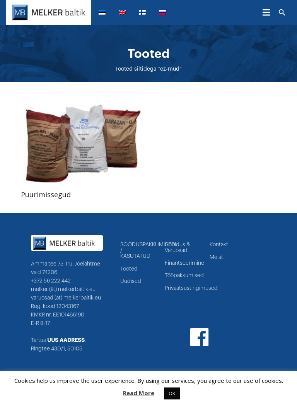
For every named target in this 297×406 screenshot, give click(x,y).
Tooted (129, 269)
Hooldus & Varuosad (177, 247)
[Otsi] (282, 13)
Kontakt (219, 244)
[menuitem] (105, 12)
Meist (216, 257)
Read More (138, 393)
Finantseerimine (184, 263)
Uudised (130, 281)
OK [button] (172, 393)
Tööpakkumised (184, 275)
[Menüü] (266, 12)
